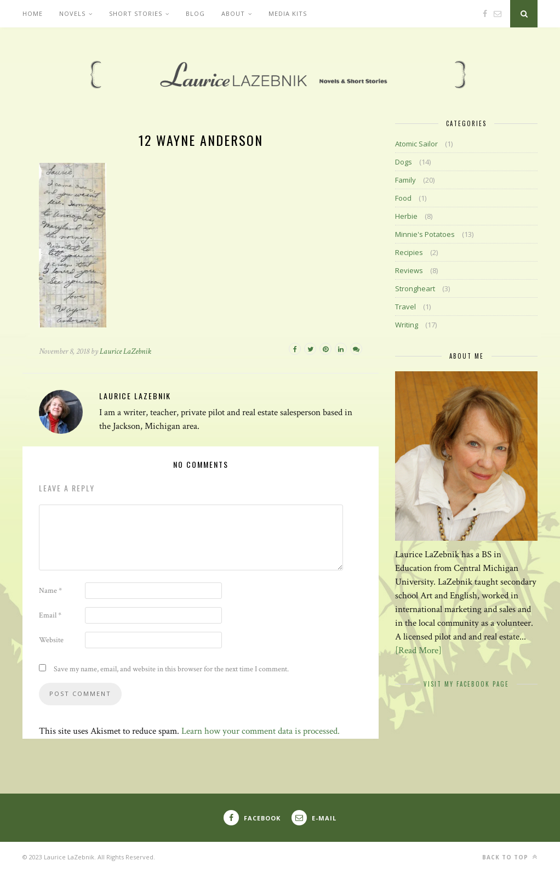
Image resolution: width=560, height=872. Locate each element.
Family (405, 180)
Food (403, 198)
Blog (195, 13)
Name (50, 591)
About (233, 13)
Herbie (406, 216)
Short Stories (135, 13)
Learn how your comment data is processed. (260, 731)
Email (50, 615)
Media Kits (287, 13)
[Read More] (418, 650)
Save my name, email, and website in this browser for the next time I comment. (171, 669)
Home (32, 13)
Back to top (510, 857)
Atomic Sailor (416, 144)
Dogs (403, 162)
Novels (72, 13)
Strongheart (415, 288)
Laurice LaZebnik (125, 351)
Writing (406, 325)
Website (51, 640)
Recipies (409, 252)
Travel (405, 307)
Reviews (409, 270)
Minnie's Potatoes (425, 234)
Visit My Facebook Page (466, 684)
